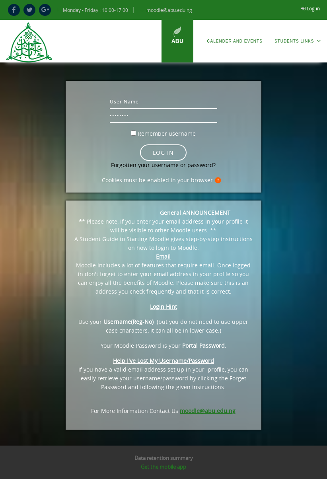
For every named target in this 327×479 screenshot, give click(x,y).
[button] (219, 181)
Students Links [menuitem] (297, 41)
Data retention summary (163, 457)
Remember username (167, 133)
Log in (313, 8)
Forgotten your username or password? (163, 165)
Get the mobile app (163, 466)
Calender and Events (235, 41)
